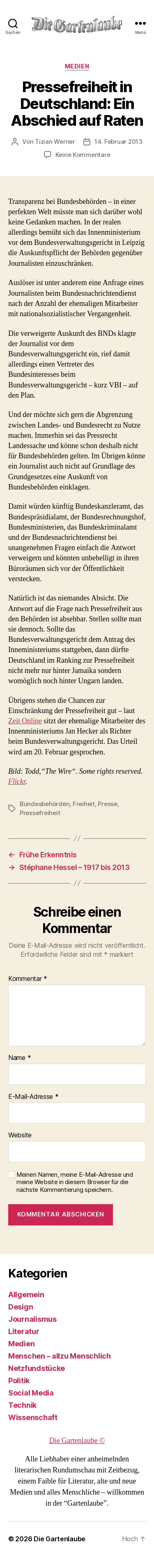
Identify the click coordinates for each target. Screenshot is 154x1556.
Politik (19, 1380)
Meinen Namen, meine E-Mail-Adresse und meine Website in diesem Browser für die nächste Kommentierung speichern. (74, 1182)
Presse (107, 804)
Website (20, 1135)
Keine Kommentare (82, 155)
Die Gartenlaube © (77, 1440)
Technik (22, 1405)
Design (20, 1306)
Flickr (16, 781)
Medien (77, 66)
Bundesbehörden (44, 804)
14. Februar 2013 (118, 141)
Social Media (31, 1392)
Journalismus (32, 1319)
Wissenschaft (32, 1417)
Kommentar (27, 979)
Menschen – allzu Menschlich (59, 1356)
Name (19, 1058)
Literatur (23, 1331)
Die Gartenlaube (59, 1539)
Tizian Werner (55, 141)
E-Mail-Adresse (33, 1097)
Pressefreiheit (40, 813)
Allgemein (26, 1294)
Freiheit (84, 804)
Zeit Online (25, 721)
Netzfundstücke (36, 1368)
